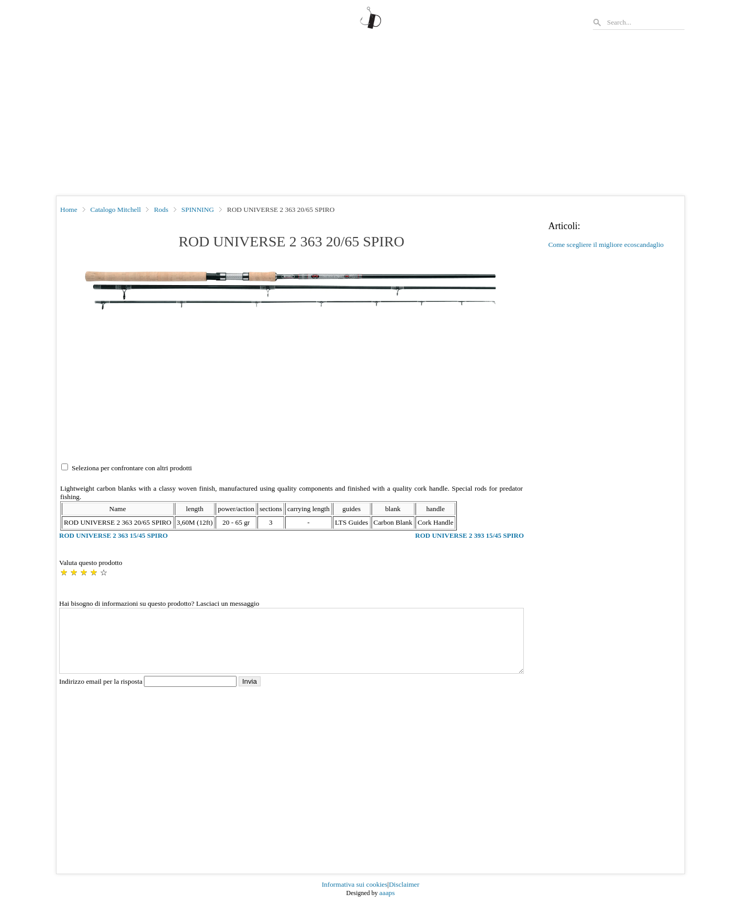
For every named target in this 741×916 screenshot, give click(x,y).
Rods (161, 209)
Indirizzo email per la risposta (149, 694)
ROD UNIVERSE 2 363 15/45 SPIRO (113, 535)
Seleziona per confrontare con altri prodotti (132, 468)
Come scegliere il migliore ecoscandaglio (606, 244)
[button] (291, 288)
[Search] (645, 22)
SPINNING (198, 209)
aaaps (387, 905)
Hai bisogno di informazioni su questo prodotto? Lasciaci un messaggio (159, 603)
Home (68, 209)
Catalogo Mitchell (116, 209)
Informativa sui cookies (355, 897)
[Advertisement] (370, 117)
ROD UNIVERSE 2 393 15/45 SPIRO (469, 535)
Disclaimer (404, 897)
